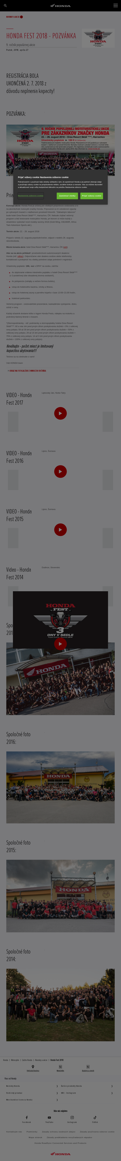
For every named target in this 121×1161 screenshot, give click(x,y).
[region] (60, 187)
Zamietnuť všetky (67, 196)
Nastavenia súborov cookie (30, 196)
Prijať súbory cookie (91, 196)
